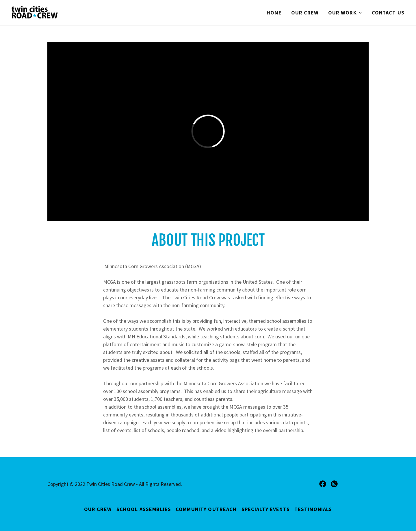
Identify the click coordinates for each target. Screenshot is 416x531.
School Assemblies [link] (143, 509)
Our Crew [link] (305, 12)
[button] (345, 12)
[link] (35, 12)
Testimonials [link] (313, 509)
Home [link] (274, 12)
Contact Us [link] (388, 12)
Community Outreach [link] (206, 509)
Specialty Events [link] (266, 509)
